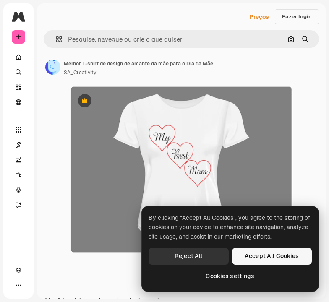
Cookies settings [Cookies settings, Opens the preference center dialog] (230, 276)
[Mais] (18, 285)
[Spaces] (18, 144)
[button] (55, 39)
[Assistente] (18, 205)
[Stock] (18, 87)
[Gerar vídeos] (18, 175)
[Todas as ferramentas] (18, 129)
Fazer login (297, 16)
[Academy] (18, 270)
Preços (259, 17)
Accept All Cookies (272, 256)
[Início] (18, 57)
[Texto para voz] (18, 190)
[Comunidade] (18, 102)
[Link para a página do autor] (52, 67)
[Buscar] (18, 72)
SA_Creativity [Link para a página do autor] (80, 72)
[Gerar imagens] (18, 160)
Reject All (188, 256)
